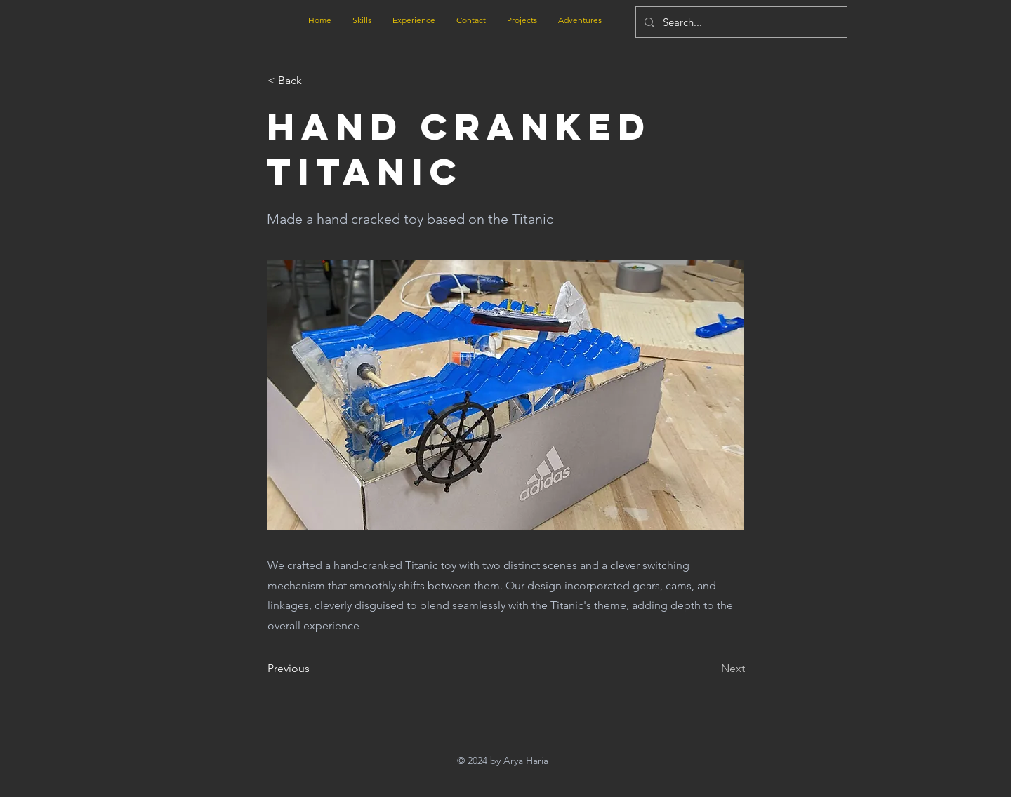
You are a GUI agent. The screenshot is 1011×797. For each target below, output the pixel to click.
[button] (313, 81)
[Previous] (313, 669)
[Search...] (740, 22)
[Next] (710, 669)
